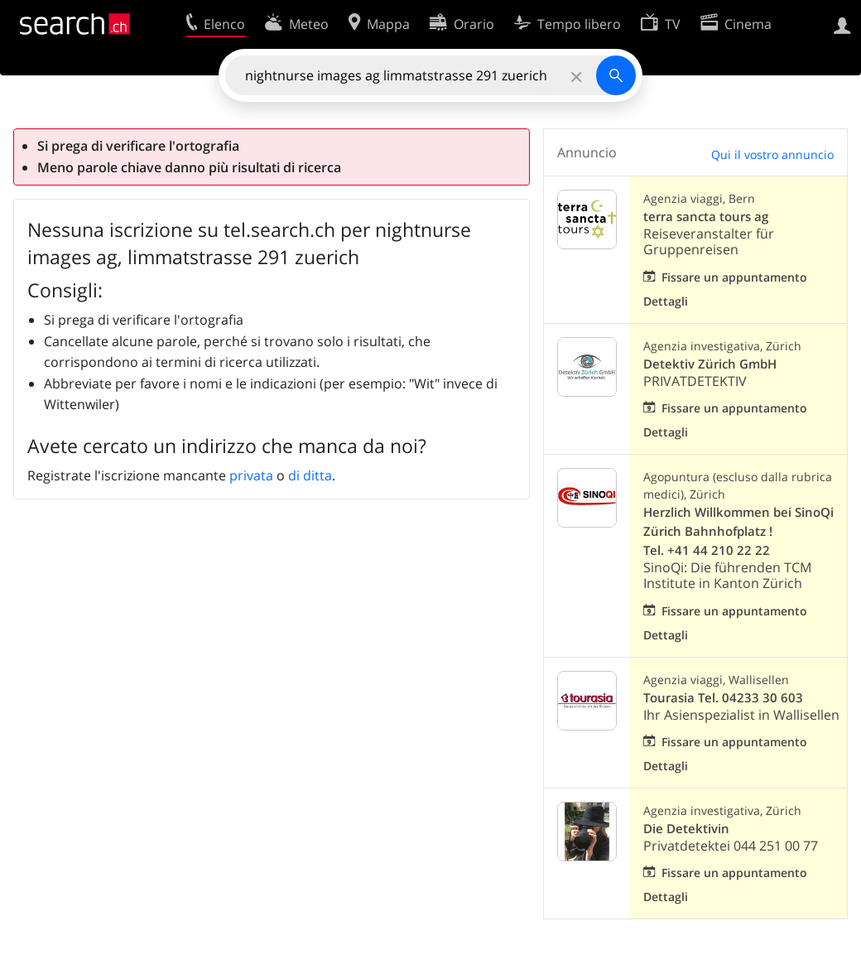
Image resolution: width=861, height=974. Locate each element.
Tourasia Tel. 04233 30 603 (723, 697)
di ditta (310, 475)
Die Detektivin (686, 828)
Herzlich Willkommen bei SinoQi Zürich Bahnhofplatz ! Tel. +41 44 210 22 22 (738, 531)
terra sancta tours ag (705, 216)
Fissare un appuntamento (734, 277)
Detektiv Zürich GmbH (710, 364)
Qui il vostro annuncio (772, 154)
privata (251, 475)
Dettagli (665, 301)
